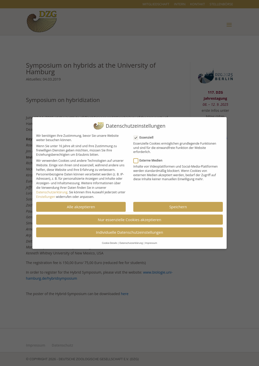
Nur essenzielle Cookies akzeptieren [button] (129, 216)
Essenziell (145, 135)
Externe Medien (150, 158)
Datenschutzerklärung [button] (131, 240)
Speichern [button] (178, 203)
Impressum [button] (151, 240)
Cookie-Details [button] (109, 240)
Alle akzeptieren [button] (81, 203)
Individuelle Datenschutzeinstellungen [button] (129, 229)
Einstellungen (45, 194)
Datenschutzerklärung (52, 189)
